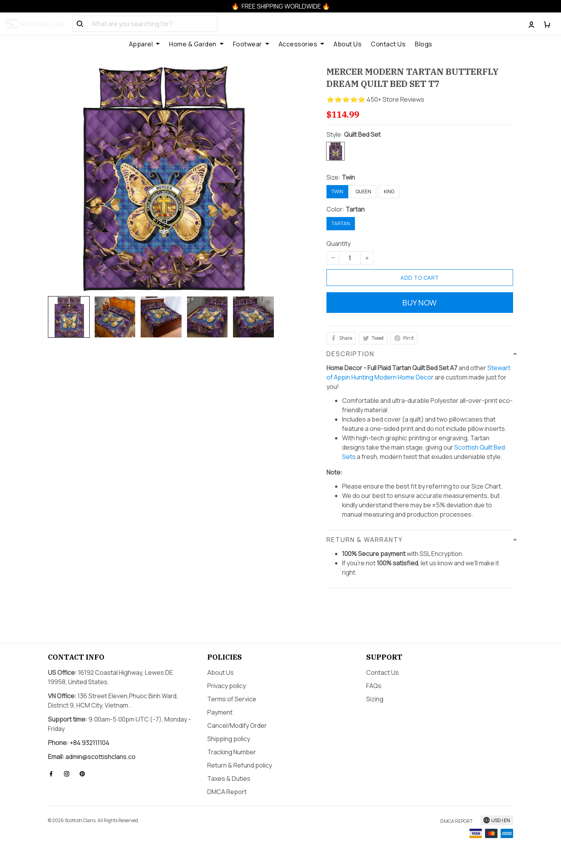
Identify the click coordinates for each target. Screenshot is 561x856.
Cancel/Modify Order (237, 725)
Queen (363, 191)
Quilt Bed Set (362, 134)
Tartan (355, 209)
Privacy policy (226, 685)
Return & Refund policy (239, 765)
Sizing (374, 699)
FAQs (373, 685)
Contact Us (388, 44)
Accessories (302, 44)
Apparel (144, 44)
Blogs (423, 44)
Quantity (338, 243)
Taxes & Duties (229, 778)
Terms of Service (231, 699)
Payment (220, 712)
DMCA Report (227, 791)
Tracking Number (231, 752)
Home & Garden (196, 44)
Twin (348, 177)
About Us (347, 44)
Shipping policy (228, 738)
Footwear (251, 44)
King (389, 191)
